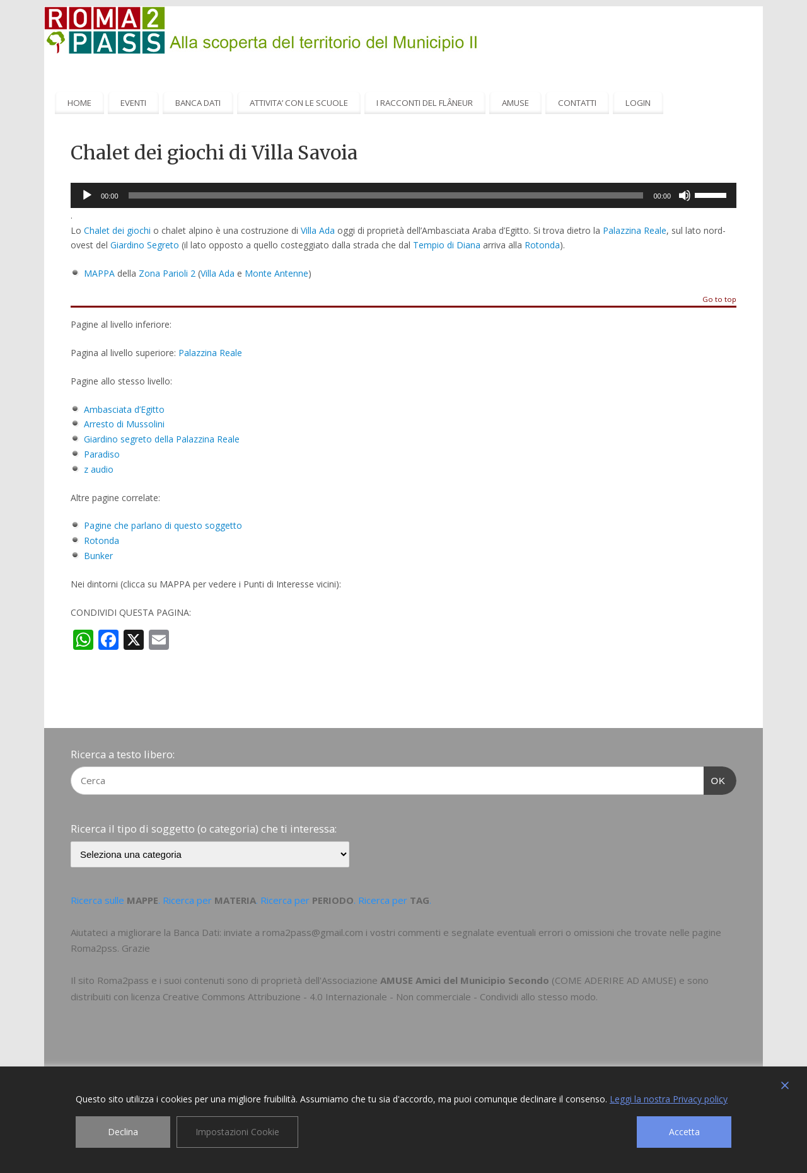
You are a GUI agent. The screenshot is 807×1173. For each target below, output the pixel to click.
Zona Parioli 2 (167, 273)
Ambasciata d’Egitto (124, 409)
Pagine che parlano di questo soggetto (163, 525)
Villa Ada (318, 230)
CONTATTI (577, 102)
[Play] (87, 195)
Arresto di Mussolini (124, 424)
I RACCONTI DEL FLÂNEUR (424, 102)
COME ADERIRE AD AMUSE (614, 980)
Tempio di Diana (446, 245)
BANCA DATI (198, 102)
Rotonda (542, 245)
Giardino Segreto (144, 245)
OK (715, 779)
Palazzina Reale (634, 230)
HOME (79, 102)
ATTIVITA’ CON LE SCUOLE (299, 102)
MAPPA (99, 273)
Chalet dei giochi (117, 230)
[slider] (386, 195)
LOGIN (638, 102)
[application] (403, 195)
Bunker (98, 556)
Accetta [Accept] (684, 1132)
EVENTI (133, 102)
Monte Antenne (276, 273)
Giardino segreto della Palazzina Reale (162, 439)
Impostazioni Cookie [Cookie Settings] (237, 1132)
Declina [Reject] (123, 1132)
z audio (98, 469)
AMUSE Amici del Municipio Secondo (464, 980)
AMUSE (515, 102)
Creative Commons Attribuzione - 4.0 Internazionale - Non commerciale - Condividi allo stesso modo (379, 996)
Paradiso (102, 454)
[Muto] (684, 195)
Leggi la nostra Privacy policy (669, 1099)
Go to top (719, 300)
